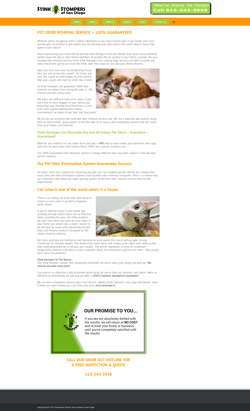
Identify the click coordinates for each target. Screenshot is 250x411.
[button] (174, 22)
